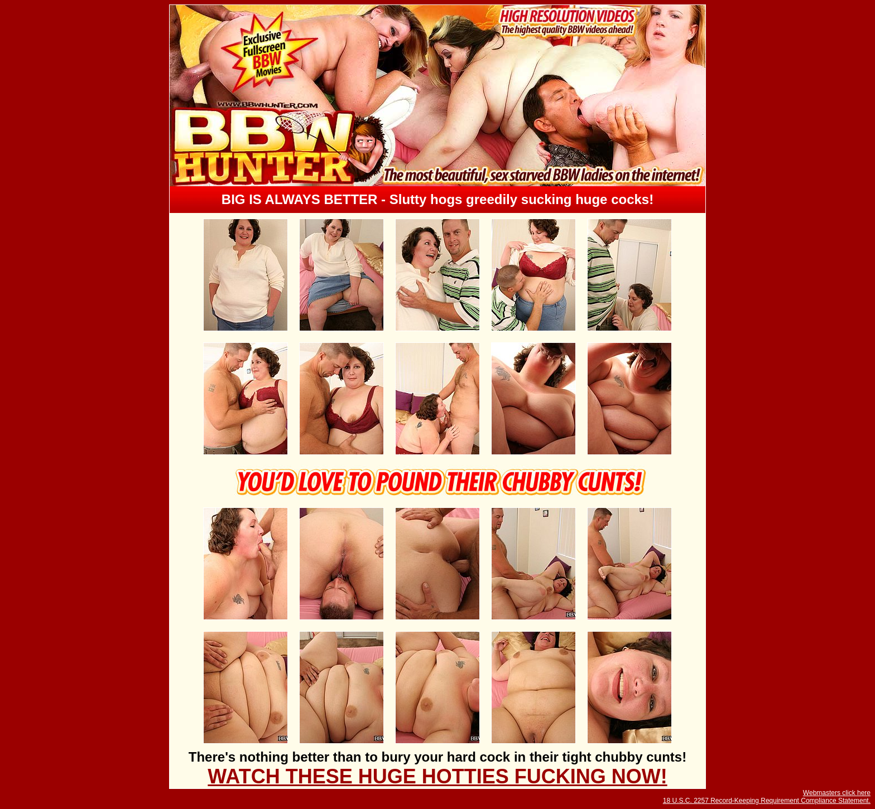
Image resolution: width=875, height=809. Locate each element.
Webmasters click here (837, 793)
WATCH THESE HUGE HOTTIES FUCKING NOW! (437, 776)
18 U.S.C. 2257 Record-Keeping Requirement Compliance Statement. (767, 801)
